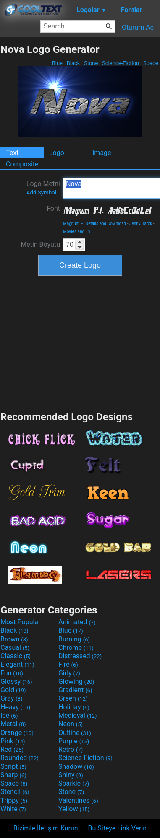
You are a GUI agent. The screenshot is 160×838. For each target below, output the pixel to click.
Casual (14, 648)
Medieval (77, 715)
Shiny (70, 775)
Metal (13, 724)
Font (53, 208)
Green (73, 698)
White (13, 809)
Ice (9, 715)
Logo (56, 153)
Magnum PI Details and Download (94, 223)
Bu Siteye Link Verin (117, 828)
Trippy (13, 800)
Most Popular (20, 622)
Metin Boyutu (40, 244)
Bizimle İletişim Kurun (45, 828)
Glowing (76, 681)
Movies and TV (77, 231)
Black (73, 63)
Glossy (16, 681)
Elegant (17, 664)
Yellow (73, 809)
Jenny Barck (140, 223)
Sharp (13, 775)
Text (12, 153)
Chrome (76, 648)
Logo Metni (43, 188)
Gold (13, 690)
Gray (11, 698)
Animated (77, 622)
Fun (11, 673)
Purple (73, 741)
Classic (15, 656)
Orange (17, 733)
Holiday (73, 707)
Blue (57, 63)
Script (13, 767)
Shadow (76, 767)
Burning (74, 639)
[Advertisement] (80, 342)
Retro (70, 749)
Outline (74, 733)
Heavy (15, 707)
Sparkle (73, 783)
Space (151, 63)
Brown (14, 639)
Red (12, 749)
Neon (70, 724)
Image (101, 153)
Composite (22, 164)
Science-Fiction (121, 63)
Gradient (75, 690)
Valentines (78, 800)
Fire (68, 664)
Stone (91, 63)
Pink (12, 741)
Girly (69, 673)
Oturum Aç (138, 27)
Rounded (19, 758)
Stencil (14, 792)
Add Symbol (41, 192)
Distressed (80, 656)
